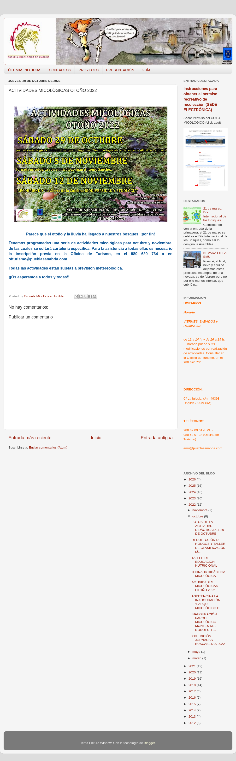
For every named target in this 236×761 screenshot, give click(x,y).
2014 (193, 710)
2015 (193, 704)
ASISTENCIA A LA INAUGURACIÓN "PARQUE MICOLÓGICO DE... (208, 602)
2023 (193, 498)
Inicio (96, 437)
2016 (193, 697)
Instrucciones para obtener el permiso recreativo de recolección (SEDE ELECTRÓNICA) (200, 99)
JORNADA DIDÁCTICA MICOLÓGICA (208, 574)
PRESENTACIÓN (120, 70)
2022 (193, 504)
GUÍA (146, 70)
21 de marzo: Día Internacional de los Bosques (214, 214)
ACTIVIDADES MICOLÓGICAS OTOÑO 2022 (205, 586)
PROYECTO (88, 70)
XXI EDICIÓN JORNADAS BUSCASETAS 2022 (208, 640)
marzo (197, 658)
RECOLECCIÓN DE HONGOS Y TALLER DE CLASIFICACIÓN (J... (208, 545)
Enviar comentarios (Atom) (48, 447)
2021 (193, 666)
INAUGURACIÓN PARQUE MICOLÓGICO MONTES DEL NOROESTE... (204, 622)
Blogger (149, 743)
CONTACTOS (60, 70)
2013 (193, 716)
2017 (193, 691)
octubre (198, 516)
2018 (193, 685)
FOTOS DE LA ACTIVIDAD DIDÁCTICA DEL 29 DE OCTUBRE (208, 527)
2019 (193, 678)
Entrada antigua (157, 437)
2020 (193, 672)
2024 (193, 492)
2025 (193, 485)
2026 (193, 479)
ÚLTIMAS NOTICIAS (24, 70)
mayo (196, 651)
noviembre (200, 510)
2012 (193, 723)
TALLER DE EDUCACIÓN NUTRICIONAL (204, 561)
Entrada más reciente (30, 437)
